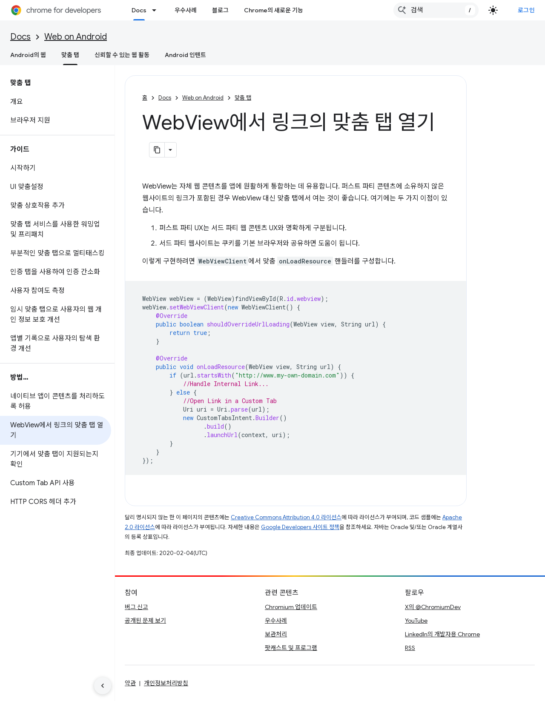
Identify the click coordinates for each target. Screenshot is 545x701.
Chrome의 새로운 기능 (273, 10)
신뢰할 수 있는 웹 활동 (122, 55)
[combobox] (436, 10)
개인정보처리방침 (166, 683)
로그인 (526, 10)
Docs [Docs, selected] (139, 10)
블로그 (220, 10)
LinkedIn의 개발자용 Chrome (442, 634)
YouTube (416, 620)
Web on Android (75, 36)
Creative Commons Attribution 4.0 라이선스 (286, 517)
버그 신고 (136, 607)
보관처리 (276, 634)
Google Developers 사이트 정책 (300, 527)
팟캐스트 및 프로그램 (291, 648)
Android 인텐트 (185, 55)
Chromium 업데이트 (291, 607)
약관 (130, 683)
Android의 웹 (28, 55)
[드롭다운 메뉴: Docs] (156, 10)
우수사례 (186, 10)
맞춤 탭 (243, 97)
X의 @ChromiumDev (433, 607)
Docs (20, 36)
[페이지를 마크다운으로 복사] (157, 150)
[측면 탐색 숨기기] (102, 685)
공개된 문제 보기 (145, 620)
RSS (410, 648)
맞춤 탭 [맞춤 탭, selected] (70, 55)
